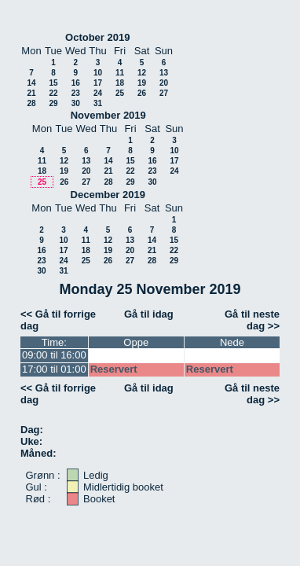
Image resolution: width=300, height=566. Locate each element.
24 (97, 93)
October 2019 (97, 37)
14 (31, 83)
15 (53, 83)
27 (163, 93)
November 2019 (108, 115)
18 (119, 83)
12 (141, 72)
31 (97, 103)
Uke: (31, 441)
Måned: (38, 453)
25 (119, 93)
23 (75, 93)
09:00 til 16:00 (54, 355)
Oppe (135, 342)
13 (163, 72)
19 (141, 83)
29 (53, 103)
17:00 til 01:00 (54, 369)
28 (31, 103)
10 (97, 72)
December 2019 (108, 194)
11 (119, 72)
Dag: (31, 430)
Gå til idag (149, 314)
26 (141, 93)
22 (53, 93)
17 (97, 83)
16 (75, 83)
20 (163, 83)
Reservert (113, 369)
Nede (232, 342)
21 (31, 93)
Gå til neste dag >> (252, 320)
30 (75, 103)
